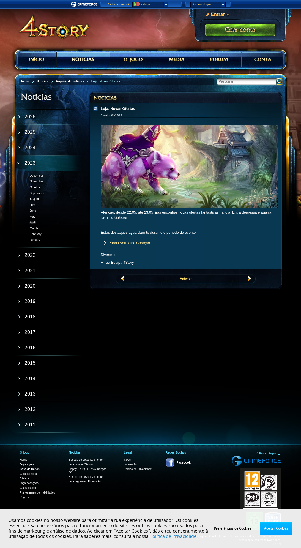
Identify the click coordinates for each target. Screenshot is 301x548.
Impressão (130, 464)
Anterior (186, 278)
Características (29, 473)
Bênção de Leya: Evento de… (87, 459)
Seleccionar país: (119, 4)
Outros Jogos (209, 4)
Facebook (184, 462)
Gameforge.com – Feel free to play (85, 4)
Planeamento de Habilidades (37, 492)
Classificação (28, 487)
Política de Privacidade (138, 469)
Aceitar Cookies (276, 528)
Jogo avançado (29, 483)
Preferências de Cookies (232, 528)
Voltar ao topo (266, 453)
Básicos (24, 478)
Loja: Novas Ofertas (81, 464)
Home (23, 459)
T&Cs (127, 459)
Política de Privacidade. (174, 536)
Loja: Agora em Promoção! (85, 481)
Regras (24, 497)
